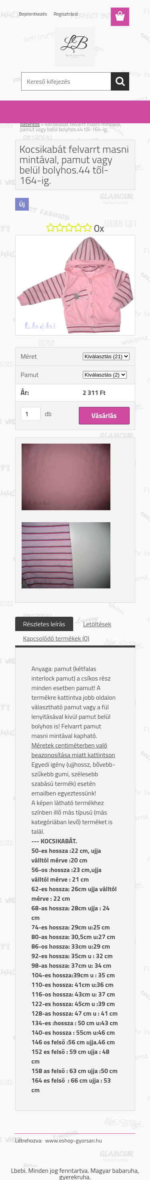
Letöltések (97, 624)
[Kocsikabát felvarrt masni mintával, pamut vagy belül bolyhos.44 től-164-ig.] (75, 238)
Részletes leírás (44, 624)
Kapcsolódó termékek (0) (56, 638)
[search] (120, 81)
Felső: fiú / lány (61, 119)
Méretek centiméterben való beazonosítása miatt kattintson (73, 750)
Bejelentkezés (33, 14)
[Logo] (75, 47)
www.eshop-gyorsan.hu (73, 1140)
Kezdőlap (30, 119)
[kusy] (31, 414)
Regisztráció (66, 14)
